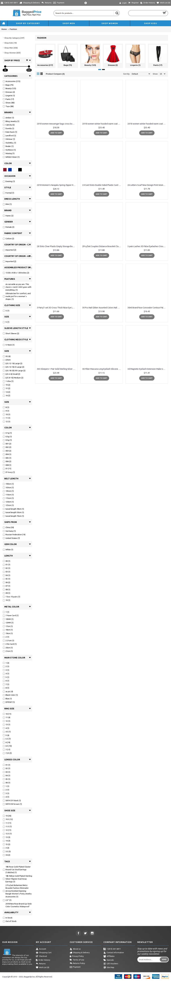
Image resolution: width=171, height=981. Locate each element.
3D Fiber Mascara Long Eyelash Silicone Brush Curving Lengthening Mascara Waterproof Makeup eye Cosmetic (102, 369)
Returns (41, 964)
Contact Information (113, 952)
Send (164, 959)
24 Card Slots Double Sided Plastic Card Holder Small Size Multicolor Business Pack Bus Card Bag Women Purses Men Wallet (102, 185)
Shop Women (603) (12, 53)
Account (41, 949)
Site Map (108, 967)
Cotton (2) (8, 238)
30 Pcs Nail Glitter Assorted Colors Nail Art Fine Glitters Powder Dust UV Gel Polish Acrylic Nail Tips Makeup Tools (102, 307)
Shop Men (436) (11, 48)
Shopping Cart (44, 952)
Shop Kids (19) (10, 43)
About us (75, 949)
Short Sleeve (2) (11, 333)
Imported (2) (9, 250)
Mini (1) (7, 204)
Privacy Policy (77, 956)
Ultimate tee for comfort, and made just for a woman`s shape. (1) (17, 296)
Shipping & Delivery (80, 952)
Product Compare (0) (55, 74)
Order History (43, 960)
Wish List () (42, 967)
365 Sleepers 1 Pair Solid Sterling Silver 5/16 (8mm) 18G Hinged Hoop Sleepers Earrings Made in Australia (57, 369)
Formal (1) (8, 193)
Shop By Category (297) (14, 38)
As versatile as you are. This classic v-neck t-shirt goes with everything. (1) (17, 287)
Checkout (41, 956)
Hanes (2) (8, 216)
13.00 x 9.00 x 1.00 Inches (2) (16, 273)
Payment (75, 967)
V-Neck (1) (8, 345)
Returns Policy (77, 963)
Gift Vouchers (110, 964)
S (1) (6, 311)
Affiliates (109, 956)
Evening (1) (9, 181)
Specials (108, 960)
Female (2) (8, 227)
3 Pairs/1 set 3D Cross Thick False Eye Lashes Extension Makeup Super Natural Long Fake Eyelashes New (57, 307)
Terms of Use (77, 960)
